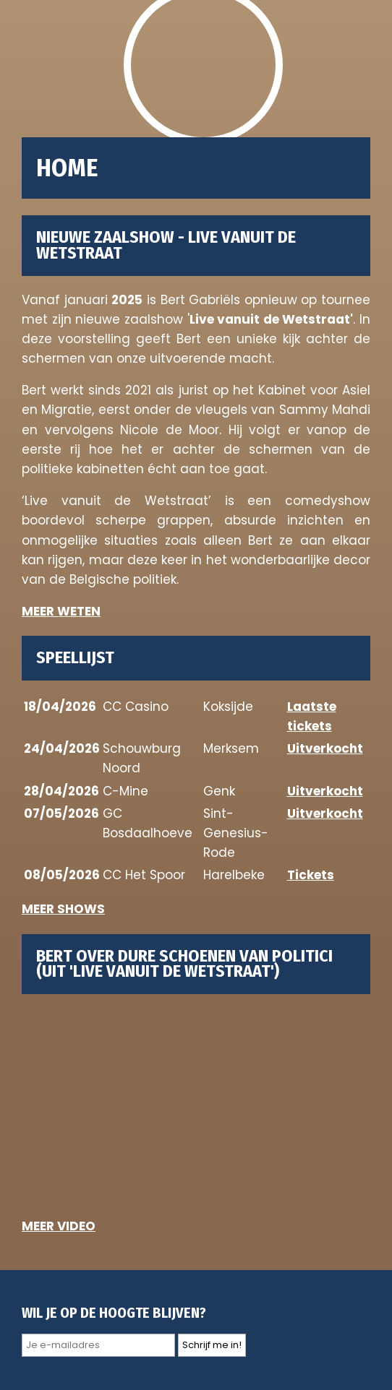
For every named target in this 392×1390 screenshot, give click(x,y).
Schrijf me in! (212, 1345)
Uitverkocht (325, 748)
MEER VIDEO (58, 1226)
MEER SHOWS (63, 909)
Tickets (310, 875)
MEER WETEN (61, 611)
